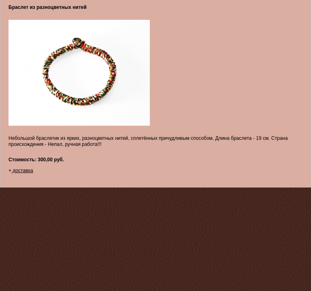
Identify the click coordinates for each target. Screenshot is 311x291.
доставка (22, 170)
